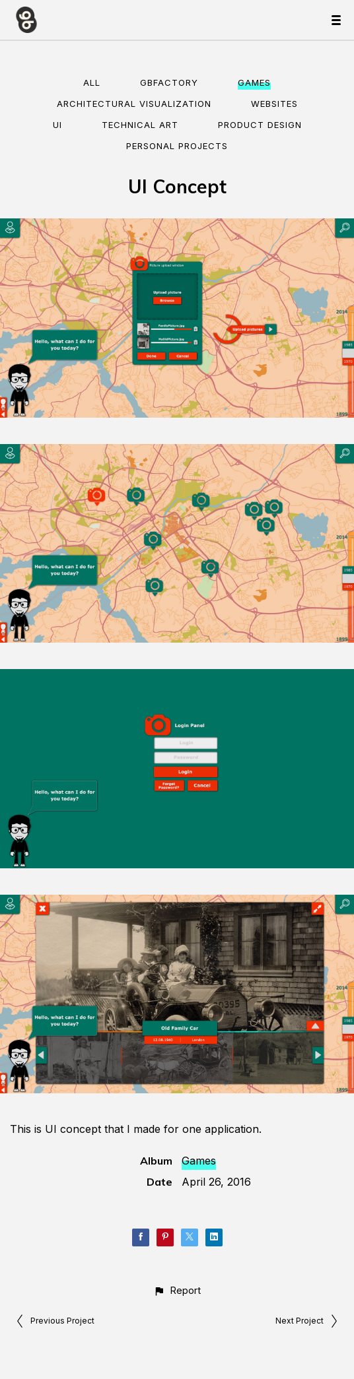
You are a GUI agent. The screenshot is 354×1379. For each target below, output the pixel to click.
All (91, 82)
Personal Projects (177, 146)
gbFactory (169, 82)
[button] (176, 1290)
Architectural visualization (134, 103)
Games (254, 82)
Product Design (260, 124)
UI (57, 124)
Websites (274, 103)
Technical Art (140, 124)
